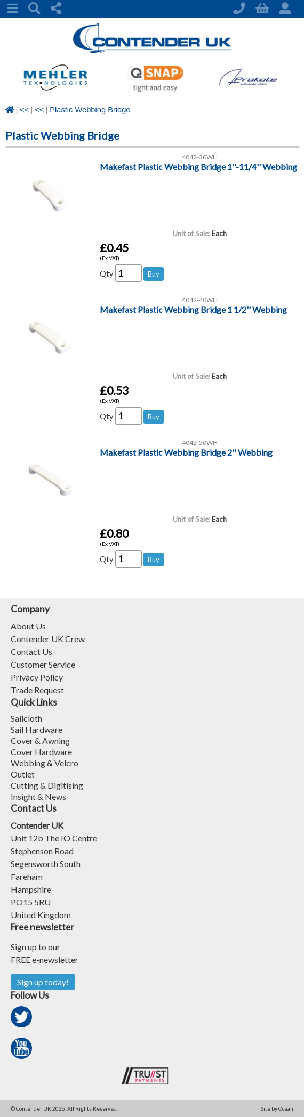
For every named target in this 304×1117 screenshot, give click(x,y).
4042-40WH (200, 300)
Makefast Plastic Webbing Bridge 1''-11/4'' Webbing (198, 166)
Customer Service (43, 664)
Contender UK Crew (48, 639)
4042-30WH (200, 157)
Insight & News (38, 796)
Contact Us (31, 651)
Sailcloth (26, 718)
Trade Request (37, 690)
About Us (28, 626)
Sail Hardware (36, 729)
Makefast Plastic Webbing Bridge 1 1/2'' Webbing (193, 309)
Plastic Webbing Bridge (90, 110)
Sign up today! (43, 982)
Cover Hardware (41, 752)
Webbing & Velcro (44, 763)
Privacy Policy (37, 677)
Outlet (23, 774)
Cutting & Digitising (47, 785)
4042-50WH (200, 443)
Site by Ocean (277, 1108)
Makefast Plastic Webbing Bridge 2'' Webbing (186, 452)
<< (24, 110)
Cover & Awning (40, 740)
